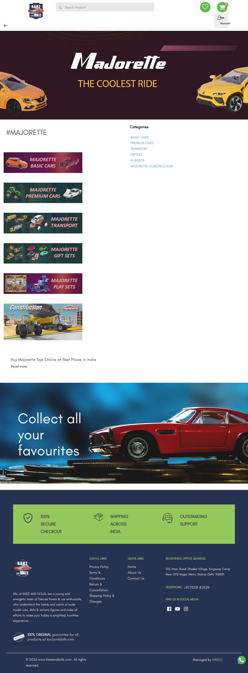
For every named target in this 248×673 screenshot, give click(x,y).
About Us (134, 573)
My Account (222, 20)
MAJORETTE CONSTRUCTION (152, 166)
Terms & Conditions (97, 575)
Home (132, 567)
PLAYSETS (137, 160)
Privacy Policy (98, 567)
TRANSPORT (139, 149)
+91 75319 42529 (196, 587)
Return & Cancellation (98, 587)
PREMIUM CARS (142, 143)
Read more (19, 366)
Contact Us (136, 578)
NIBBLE (217, 659)
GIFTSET (136, 155)
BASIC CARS (140, 137)
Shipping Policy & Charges (102, 599)
